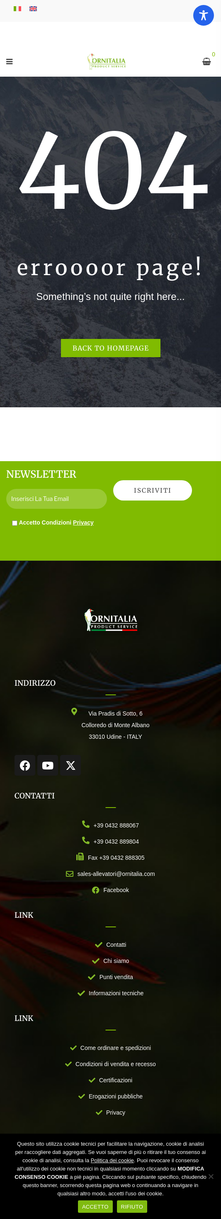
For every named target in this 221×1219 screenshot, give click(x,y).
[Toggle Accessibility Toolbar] (203, 15)
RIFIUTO (132, 1207)
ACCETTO (95, 1207)
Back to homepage (111, 348)
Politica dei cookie (112, 1160)
